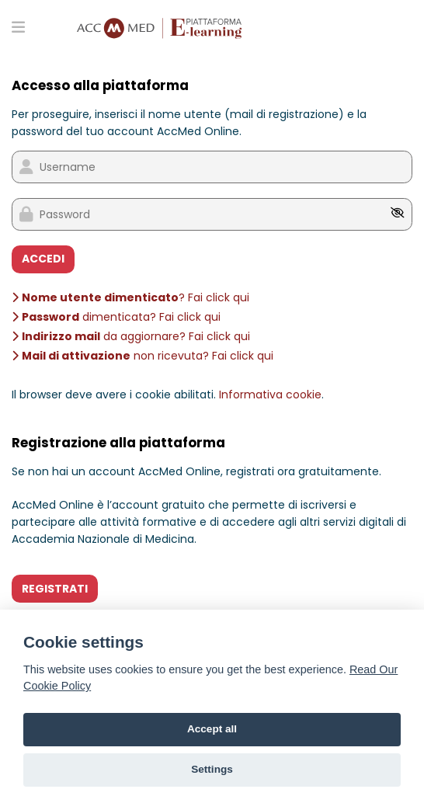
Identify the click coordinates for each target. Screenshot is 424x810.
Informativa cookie (270, 394)
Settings (212, 769)
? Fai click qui (130, 297)
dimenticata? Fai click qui (116, 317)
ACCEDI (43, 258)
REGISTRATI (55, 588)
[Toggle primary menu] (18, 26)
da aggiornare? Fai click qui (131, 336)
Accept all (212, 729)
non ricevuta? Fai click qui (142, 355)
